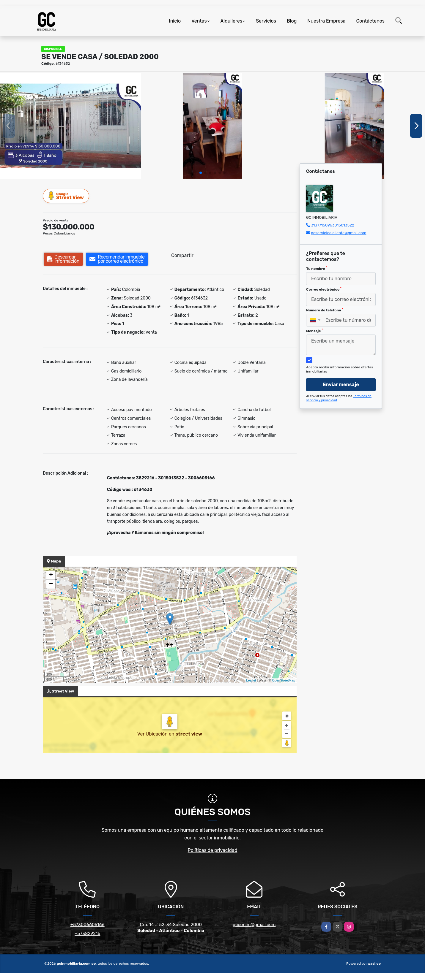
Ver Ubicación (153, 734)
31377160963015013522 (332, 225)
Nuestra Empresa (326, 21)
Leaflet (251, 680)
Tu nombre (316, 268)
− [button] (51, 584)
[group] (70, 126)
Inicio (175, 21)
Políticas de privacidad (212, 850)
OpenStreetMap (283, 680)
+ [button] (51, 575)
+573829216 (87, 933)
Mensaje (314, 330)
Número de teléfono (324, 310)
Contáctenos (370, 21)
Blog (292, 21)
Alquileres (232, 21)
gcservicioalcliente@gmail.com (338, 233)
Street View (66, 195)
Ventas (199, 21)
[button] (200, 173)
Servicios (266, 21)
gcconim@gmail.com (254, 924)
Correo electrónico (323, 289)
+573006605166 (87, 924)
